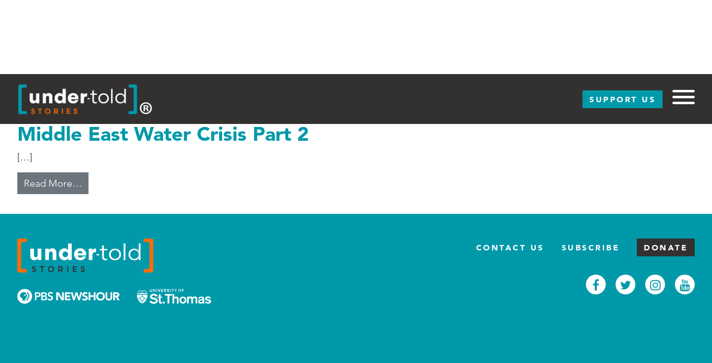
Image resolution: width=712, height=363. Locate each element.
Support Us (622, 99)
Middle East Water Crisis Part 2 (163, 133)
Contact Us (510, 247)
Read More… (56, 182)
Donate (666, 247)
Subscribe (591, 247)
